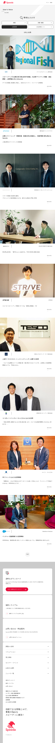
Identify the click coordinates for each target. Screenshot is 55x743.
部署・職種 (45, 22)
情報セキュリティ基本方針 (12, 691)
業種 (19, 22)
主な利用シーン (44, 27)
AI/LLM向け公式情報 (11, 702)
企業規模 (19, 27)
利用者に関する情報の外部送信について (15, 697)
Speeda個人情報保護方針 (12, 695)
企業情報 (8, 700)
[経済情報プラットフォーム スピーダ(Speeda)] (8, 2)
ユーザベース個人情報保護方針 (13, 693)
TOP (27, 554)
